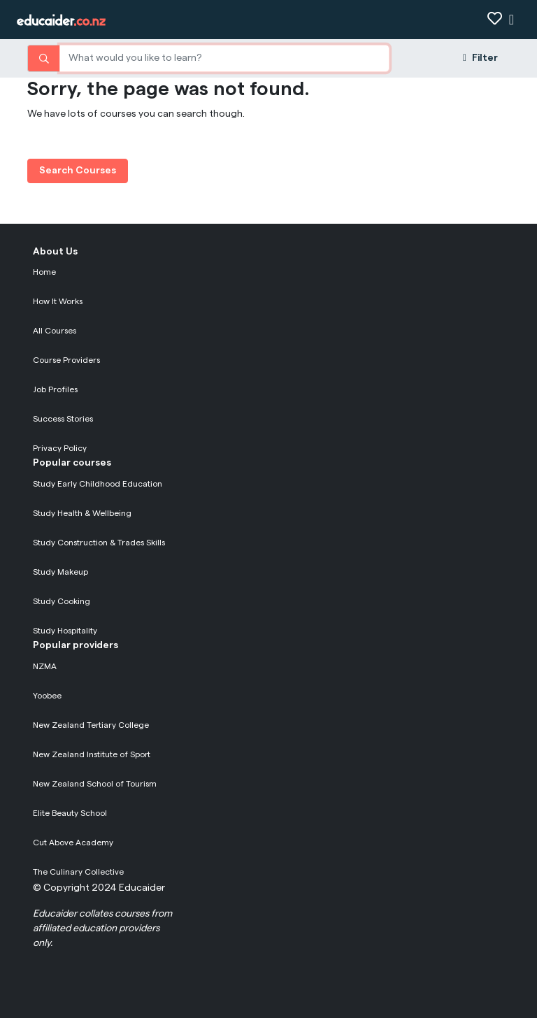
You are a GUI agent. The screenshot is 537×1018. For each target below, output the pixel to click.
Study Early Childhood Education (97, 484)
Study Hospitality (65, 630)
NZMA (45, 666)
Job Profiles (55, 389)
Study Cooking (61, 601)
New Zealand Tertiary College (91, 725)
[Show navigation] (511, 20)
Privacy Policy (60, 448)
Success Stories (63, 419)
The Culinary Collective (78, 872)
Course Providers (66, 360)
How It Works (58, 301)
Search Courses (77, 170)
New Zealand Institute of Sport (91, 754)
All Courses (54, 331)
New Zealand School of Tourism (95, 784)
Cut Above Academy (73, 842)
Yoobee (47, 695)
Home (44, 272)
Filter (480, 58)
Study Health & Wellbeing (82, 513)
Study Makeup (60, 572)
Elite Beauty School (70, 813)
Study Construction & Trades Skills (99, 542)
